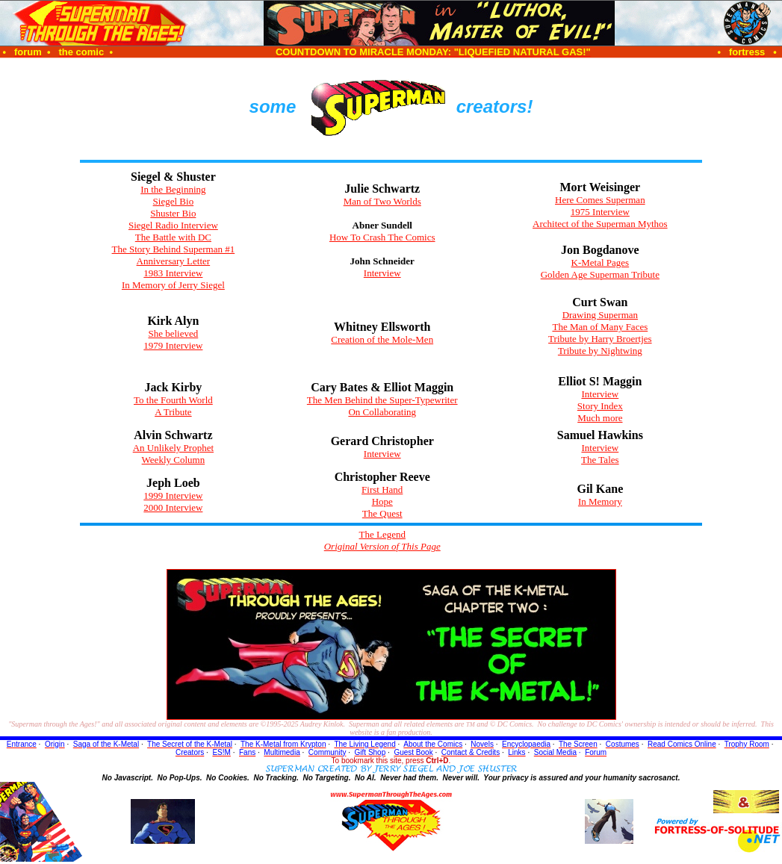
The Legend (382, 534)
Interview (382, 273)
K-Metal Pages (600, 262)
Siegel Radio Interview (173, 225)
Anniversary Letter (174, 261)
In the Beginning (172, 189)
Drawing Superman (600, 314)
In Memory (600, 501)
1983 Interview (172, 273)
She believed (173, 333)
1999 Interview (172, 495)
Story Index (600, 405)
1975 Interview (600, 211)
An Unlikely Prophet (173, 447)
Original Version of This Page (382, 546)
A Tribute (173, 411)
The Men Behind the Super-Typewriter (382, 399)
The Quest (382, 513)
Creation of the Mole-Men (382, 339)
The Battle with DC (173, 237)
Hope (382, 501)
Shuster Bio (173, 213)
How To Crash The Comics (382, 237)
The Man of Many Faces (600, 326)
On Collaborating (382, 411)
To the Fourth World (173, 399)
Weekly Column (173, 459)
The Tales (599, 459)
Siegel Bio (173, 201)
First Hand (382, 489)
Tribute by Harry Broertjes (600, 338)
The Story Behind (173, 249)
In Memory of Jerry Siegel (173, 284)
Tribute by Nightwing (600, 350)
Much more (599, 417)
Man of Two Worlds (382, 201)
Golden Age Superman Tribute (600, 274)
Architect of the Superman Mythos (600, 223)
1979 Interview (172, 345)
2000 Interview (172, 507)
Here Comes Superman (600, 199)
